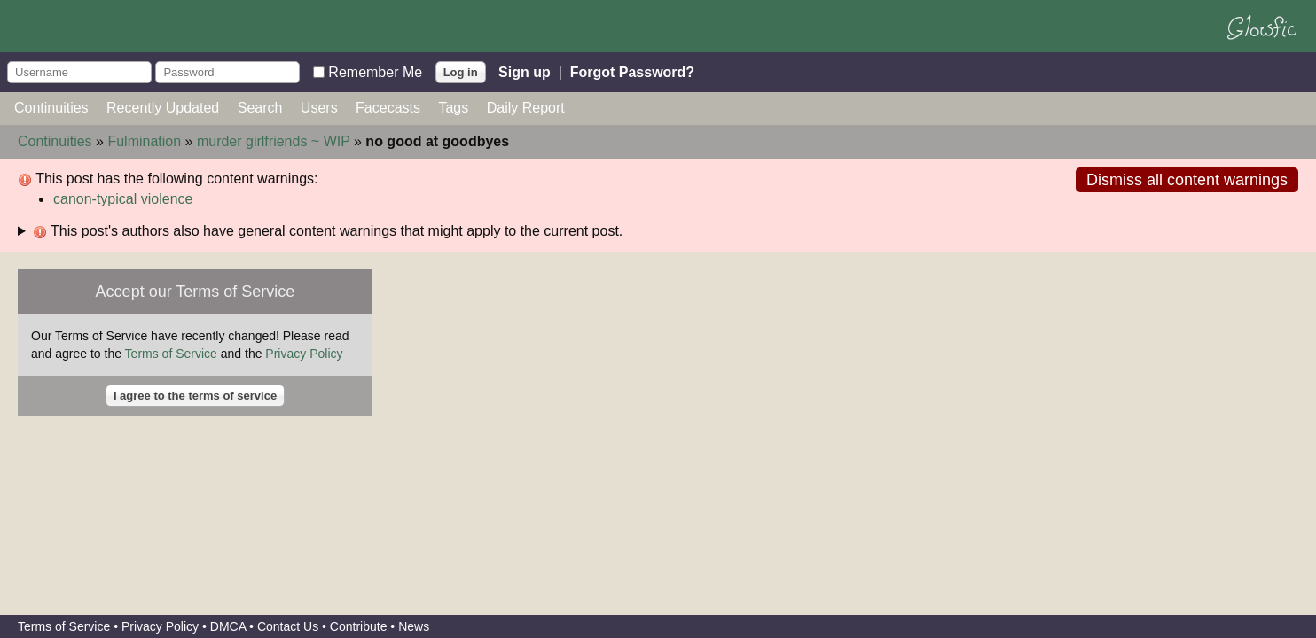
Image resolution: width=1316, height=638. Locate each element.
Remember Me (375, 71)
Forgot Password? (632, 71)
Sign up (524, 71)
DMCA (228, 626)
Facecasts (388, 107)
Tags (453, 107)
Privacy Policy (303, 353)
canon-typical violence (122, 198)
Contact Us (287, 626)
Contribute (359, 626)
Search (260, 107)
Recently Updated (162, 107)
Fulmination (144, 141)
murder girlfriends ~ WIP (273, 141)
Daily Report (526, 107)
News (413, 626)
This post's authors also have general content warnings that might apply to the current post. (328, 231)
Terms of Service (171, 353)
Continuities (51, 107)
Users (319, 107)
